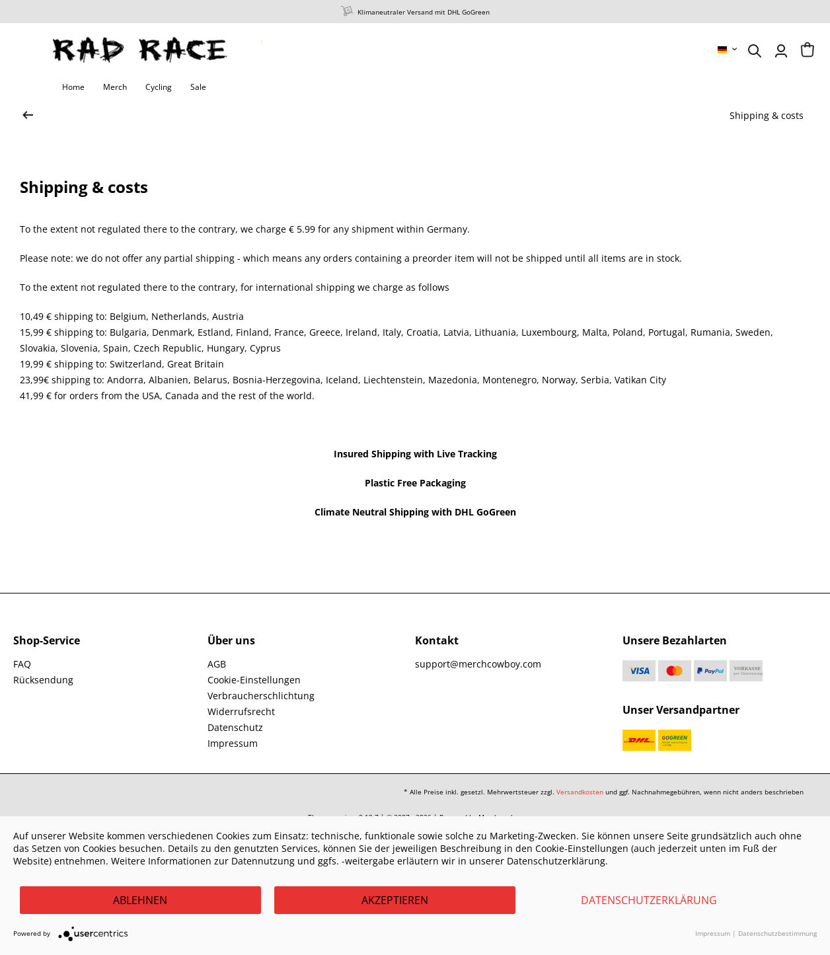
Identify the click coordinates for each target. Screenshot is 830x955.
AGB (217, 664)
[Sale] (198, 87)
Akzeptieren (394, 900)
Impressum (233, 743)
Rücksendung (43, 679)
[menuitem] (728, 49)
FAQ (22, 664)
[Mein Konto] (781, 51)
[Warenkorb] (807, 51)
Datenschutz (235, 727)
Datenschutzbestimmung (777, 933)
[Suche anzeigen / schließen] (754, 51)
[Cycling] (158, 87)
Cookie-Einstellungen (254, 679)
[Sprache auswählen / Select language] (728, 49)
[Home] (73, 87)
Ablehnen (140, 900)
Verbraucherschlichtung (261, 695)
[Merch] (115, 87)
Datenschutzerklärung (649, 900)
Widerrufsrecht (241, 711)
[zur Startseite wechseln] (28, 115)
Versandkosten (579, 791)
